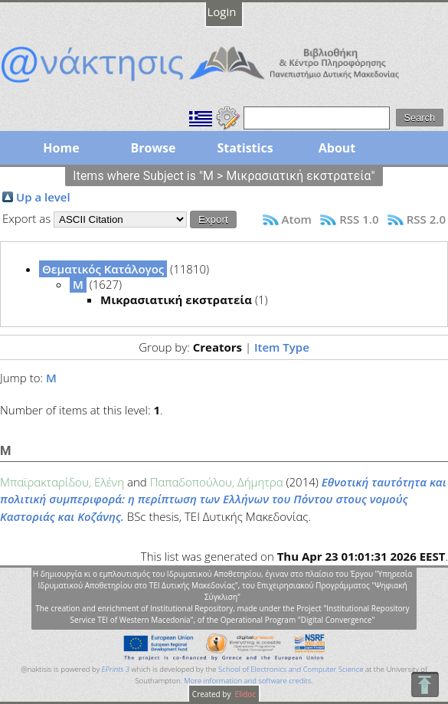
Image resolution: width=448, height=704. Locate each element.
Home (61, 147)
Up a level (43, 197)
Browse (152, 147)
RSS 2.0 (426, 219)
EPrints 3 (116, 669)
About (337, 147)
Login (222, 11)
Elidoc (244, 694)
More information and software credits (247, 681)
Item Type (281, 347)
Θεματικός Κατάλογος (103, 269)
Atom (297, 219)
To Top (424, 684)
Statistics (245, 147)
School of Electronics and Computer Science (290, 669)
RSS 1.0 (358, 219)
